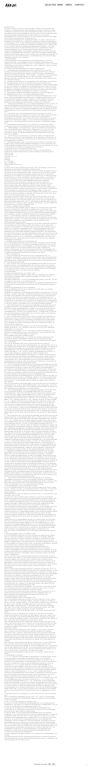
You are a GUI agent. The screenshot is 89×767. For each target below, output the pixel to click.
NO (54, 764)
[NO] (87, 764)
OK (50, 764)
